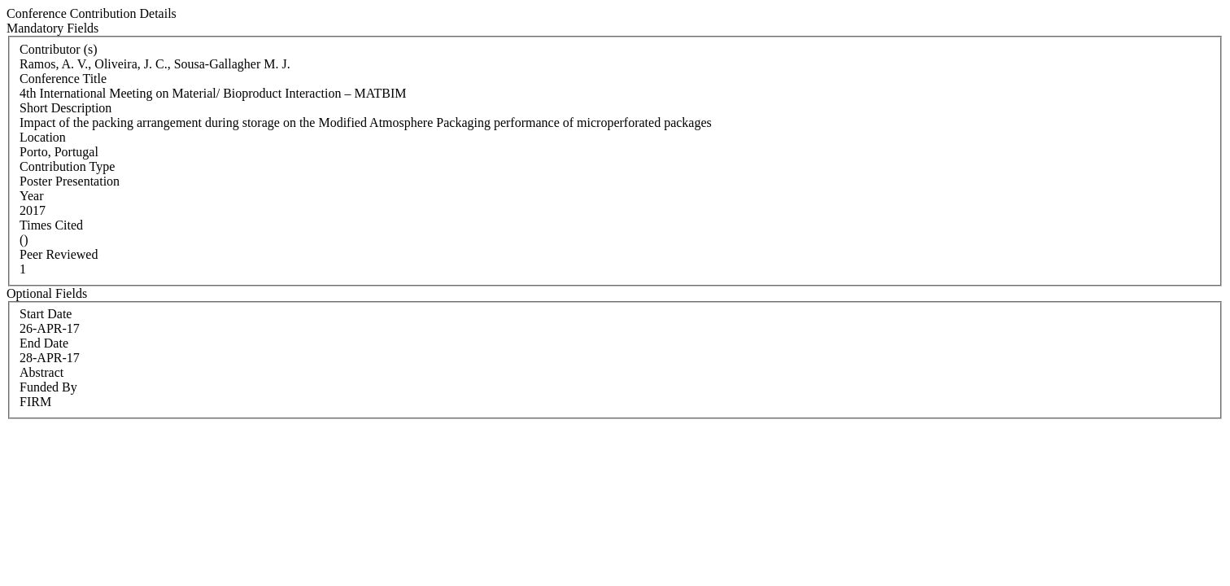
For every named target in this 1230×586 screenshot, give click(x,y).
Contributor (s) (59, 49)
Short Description (65, 108)
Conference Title (63, 78)
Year (31, 196)
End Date (44, 343)
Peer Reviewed (59, 254)
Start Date (46, 314)
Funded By (48, 387)
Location (43, 137)
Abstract (41, 372)
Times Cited (51, 225)
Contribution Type (67, 166)
